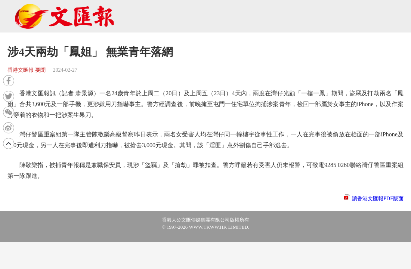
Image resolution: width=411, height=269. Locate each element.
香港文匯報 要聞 (26, 70)
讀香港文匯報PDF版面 (378, 198)
